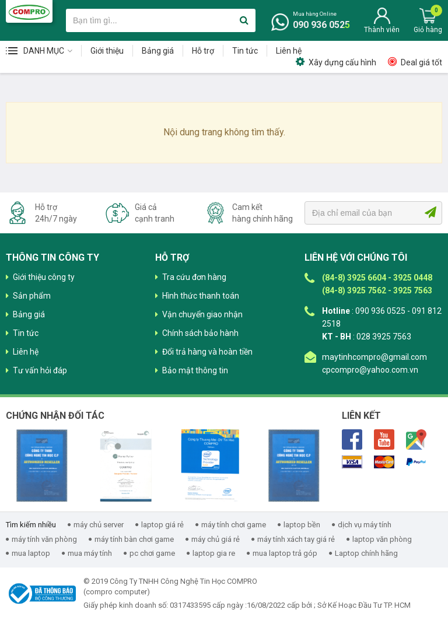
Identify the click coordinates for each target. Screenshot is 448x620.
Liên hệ (289, 50)
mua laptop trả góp (285, 553)
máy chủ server (99, 524)
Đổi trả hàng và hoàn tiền (207, 351)
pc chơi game (152, 553)
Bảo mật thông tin (195, 370)
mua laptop (31, 553)
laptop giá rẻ (162, 524)
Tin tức (245, 50)
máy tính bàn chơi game (134, 539)
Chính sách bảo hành (200, 333)
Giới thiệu (107, 50)
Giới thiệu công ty (44, 277)
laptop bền (302, 524)
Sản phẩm (32, 295)
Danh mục (43, 50)
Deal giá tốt (421, 62)
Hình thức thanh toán (200, 295)
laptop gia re (213, 553)
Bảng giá (158, 50)
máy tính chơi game (233, 524)
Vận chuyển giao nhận (202, 314)
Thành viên (382, 30)
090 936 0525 (321, 24)
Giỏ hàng (428, 30)
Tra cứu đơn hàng (194, 277)
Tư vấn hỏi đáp (40, 370)
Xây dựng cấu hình (342, 62)
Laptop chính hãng (366, 553)
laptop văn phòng (382, 539)
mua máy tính (90, 553)
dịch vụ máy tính (364, 524)
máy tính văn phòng (44, 539)
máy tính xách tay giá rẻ (296, 539)
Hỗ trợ (203, 50)
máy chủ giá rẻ (215, 539)
